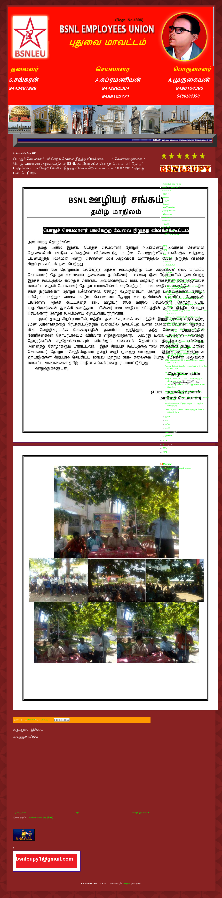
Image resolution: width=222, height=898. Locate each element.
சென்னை (166, 190)
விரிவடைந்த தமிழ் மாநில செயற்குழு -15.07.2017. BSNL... (181, 355)
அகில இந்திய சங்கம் (171, 184)
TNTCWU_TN (168, 230)
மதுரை (165, 194)
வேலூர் (165, 204)
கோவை (166, 220)
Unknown (167, 464)
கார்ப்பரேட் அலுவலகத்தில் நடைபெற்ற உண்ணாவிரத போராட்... (182, 318)
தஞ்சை (165, 197)
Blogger (127, 883)
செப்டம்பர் (170, 269)
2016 (165, 440)
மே (167, 420)
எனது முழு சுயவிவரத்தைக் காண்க (175, 468)
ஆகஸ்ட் (169, 272)
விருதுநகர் (167, 214)
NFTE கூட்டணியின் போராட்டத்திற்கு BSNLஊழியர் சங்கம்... (181, 373)
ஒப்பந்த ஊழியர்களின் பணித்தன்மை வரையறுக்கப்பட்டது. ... (181, 287)
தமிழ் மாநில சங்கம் (171, 187)
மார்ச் (168, 428)
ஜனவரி (169, 436)
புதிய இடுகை (20, 812)
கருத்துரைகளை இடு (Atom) (41, 817)
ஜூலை (168, 276)
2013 (165, 452)
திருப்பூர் (166, 227)
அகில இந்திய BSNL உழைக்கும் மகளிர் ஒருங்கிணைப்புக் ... (182, 336)
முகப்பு (79, 812)
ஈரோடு (165, 224)
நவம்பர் (169, 261)
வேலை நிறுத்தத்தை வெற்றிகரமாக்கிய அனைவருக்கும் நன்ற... (182, 281)
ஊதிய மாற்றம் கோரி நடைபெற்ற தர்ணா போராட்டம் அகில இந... (183, 392)
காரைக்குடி (167, 217)
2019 (165, 246)
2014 (165, 448)
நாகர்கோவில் (168, 207)
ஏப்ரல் (168, 424)
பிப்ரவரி (169, 432)
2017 (165, 254)
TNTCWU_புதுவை (170, 234)
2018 (165, 250)
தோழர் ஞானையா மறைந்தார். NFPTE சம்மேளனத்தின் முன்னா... (182, 349)
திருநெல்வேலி (168, 210)
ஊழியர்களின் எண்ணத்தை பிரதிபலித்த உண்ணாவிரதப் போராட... (182, 324)
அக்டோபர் (170, 265)
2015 (165, 444)
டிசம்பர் (169, 257)
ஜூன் (168, 416)
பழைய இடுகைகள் (140, 812)
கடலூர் (165, 200)
